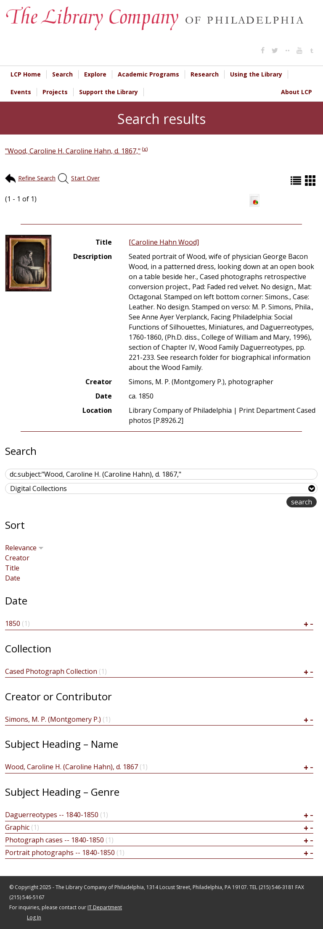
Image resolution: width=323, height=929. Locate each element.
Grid (311, 180)
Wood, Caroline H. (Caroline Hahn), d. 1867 (71, 766)
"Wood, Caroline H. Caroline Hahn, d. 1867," (72, 151)
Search (62, 74)
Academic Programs (148, 74)
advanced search (259, 502)
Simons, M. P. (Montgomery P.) (53, 719)
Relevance (24, 547)
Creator (17, 557)
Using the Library (256, 74)
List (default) (297, 180)
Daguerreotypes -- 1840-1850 (51, 814)
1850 (12, 623)
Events (21, 92)
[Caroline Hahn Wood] (164, 242)
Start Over (85, 178)
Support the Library (108, 92)
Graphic (17, 827)
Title (12, 568)
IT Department (104, 907)
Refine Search (37, 178)
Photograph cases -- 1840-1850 (54, 840)
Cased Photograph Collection (51, 671)
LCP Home (26, 74)
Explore (95, 74)
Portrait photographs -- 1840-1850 (60, 852)
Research (205, 74)
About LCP (296, 92)
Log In (34, 917)
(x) (145, 148)
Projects (55, 92)
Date (12, 578)
